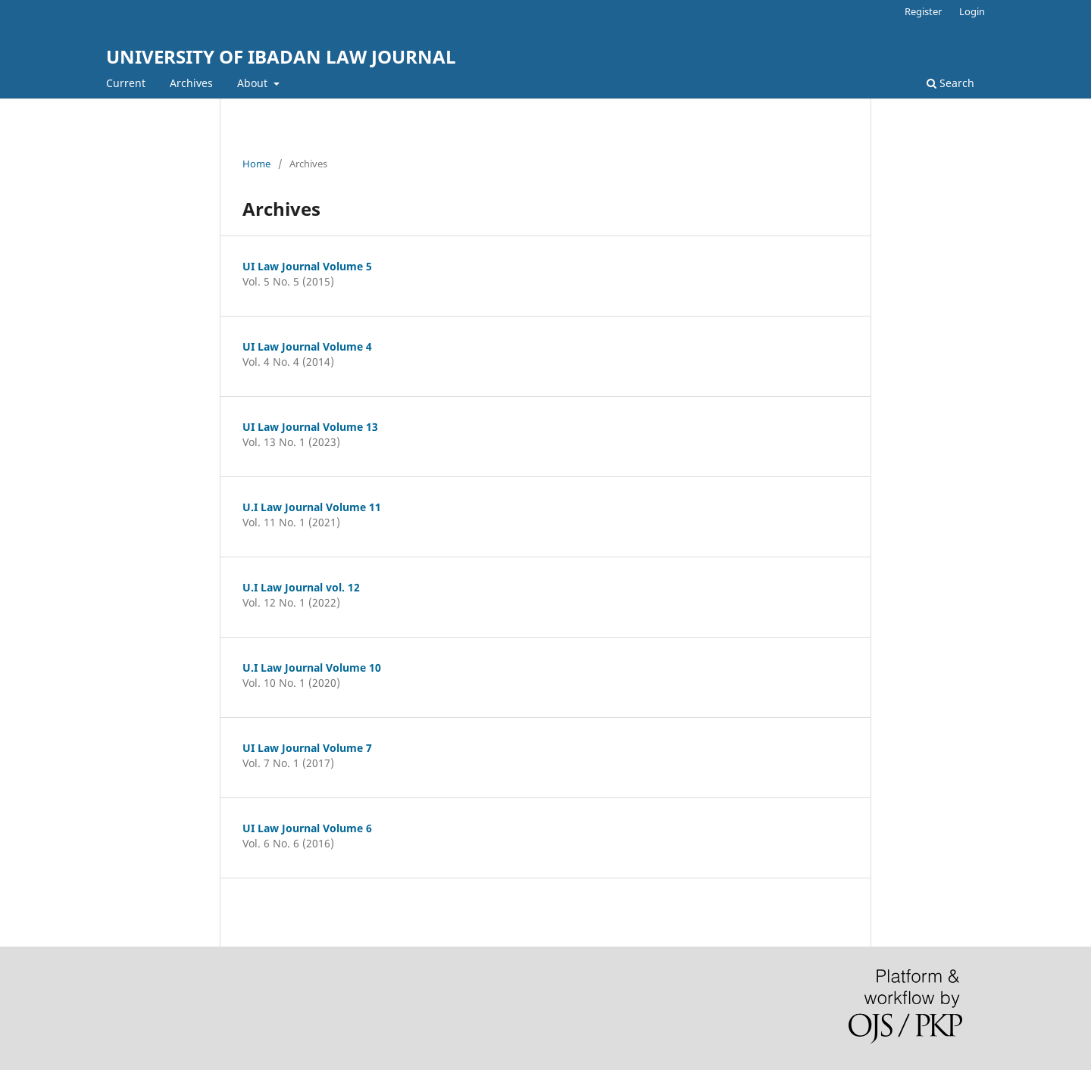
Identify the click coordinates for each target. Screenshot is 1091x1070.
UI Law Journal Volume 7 (307, 748)
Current (125, 83)
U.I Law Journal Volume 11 (311, 507)
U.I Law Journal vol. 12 (301, 587)
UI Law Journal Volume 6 (307, 828)
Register (923, 11)
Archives (191, 83)
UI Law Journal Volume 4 (307, 346)
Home (256, 163)
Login (972, 11)
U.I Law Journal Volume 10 (311, 667)
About (253, 83)
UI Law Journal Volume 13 (310, 427)
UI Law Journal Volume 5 (307, 266)
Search (950, 83)
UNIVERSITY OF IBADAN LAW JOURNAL (281, 56)
